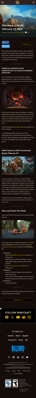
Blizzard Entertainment (19, 32)
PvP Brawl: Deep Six (15, 266)
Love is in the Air (10, 247)
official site (16, 127)
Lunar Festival (30, 242)
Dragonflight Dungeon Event (17, 255)
